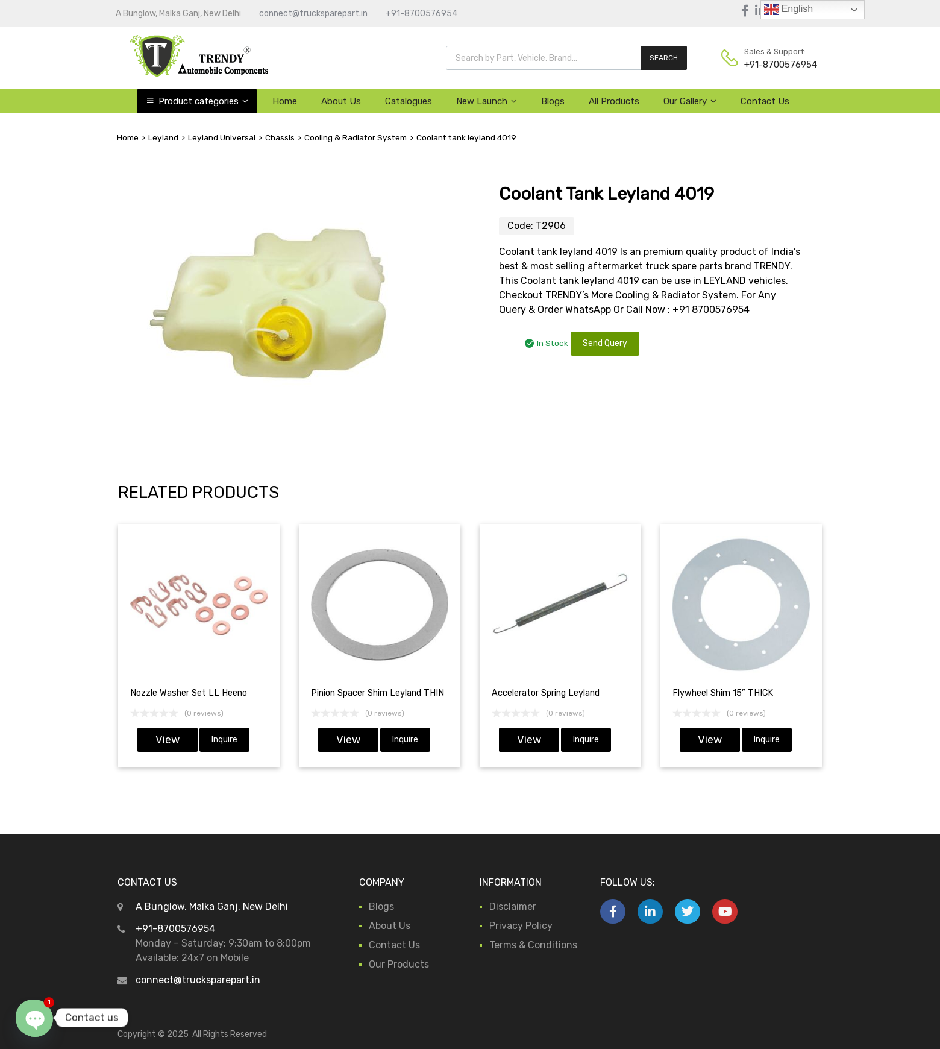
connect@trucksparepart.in (313, 13)
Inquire (224, 739)
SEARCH (664, 58)
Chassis (280, 137)
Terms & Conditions (533, 945)
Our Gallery (689, 101)
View (167, 739)
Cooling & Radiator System (355, 137)
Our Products (399, 964)
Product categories (203, 101)
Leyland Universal (221, 137)
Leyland (163, 137)
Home (284, 101)
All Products (614, 101)
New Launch (486, 101)
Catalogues (408, 101)
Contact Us (765, 101)
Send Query (605, 343)
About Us (341, 101)
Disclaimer (512, 906)
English (788, 9)
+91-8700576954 (421, 13)
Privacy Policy (521, 925)
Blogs (553, 101)
